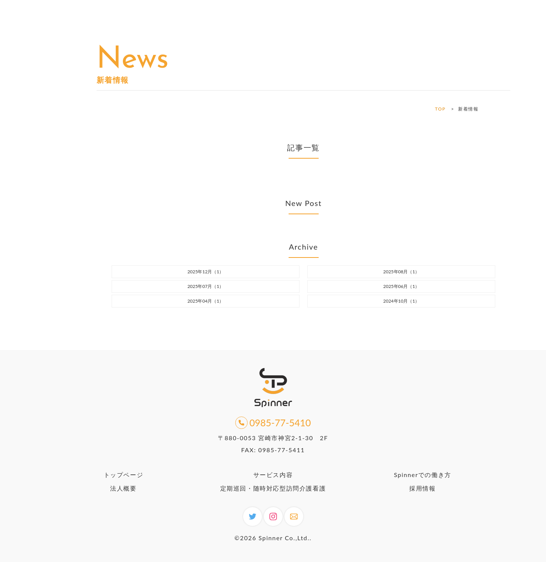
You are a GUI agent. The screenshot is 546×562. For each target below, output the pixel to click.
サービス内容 (273, 474)
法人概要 (123, 488)
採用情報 (422, 488)
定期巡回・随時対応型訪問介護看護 (273, 488)
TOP (440, 109)
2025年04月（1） (206, 301)
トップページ (124, 474)
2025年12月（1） (206, 271)
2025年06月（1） (401, 286)
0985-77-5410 (273, 423)
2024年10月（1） (401, 301)
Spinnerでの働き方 (422, 474)
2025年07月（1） (206, 286)
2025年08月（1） (401, 271)
